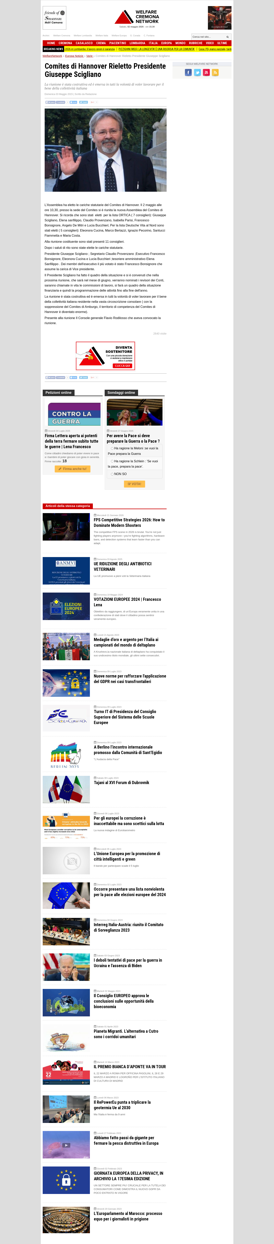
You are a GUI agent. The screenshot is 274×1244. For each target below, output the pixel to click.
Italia (153, 43)
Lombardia (137, 43)
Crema (101, 43)
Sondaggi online (121, 393)
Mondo (180, 43)
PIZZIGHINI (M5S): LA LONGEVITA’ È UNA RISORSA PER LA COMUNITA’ (161, 49)
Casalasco (84, 43)
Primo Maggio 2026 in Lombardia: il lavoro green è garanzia (86, 49)
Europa (166, 43)
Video (210, 43)
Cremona (65, 43)
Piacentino (117, 43)
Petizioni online (59, 393)
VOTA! (134, 484)
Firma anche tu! (73, 469)
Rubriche (195, 43)
